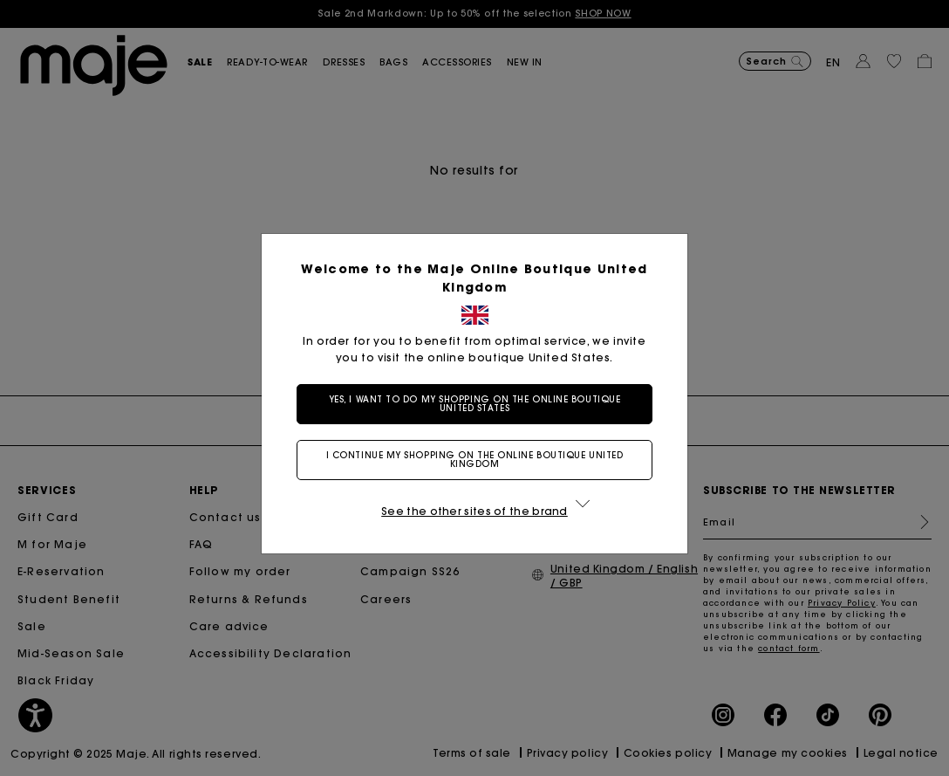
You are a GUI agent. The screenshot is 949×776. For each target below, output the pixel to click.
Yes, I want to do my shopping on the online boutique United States (475, 404)
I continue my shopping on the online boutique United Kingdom (475, 460)
